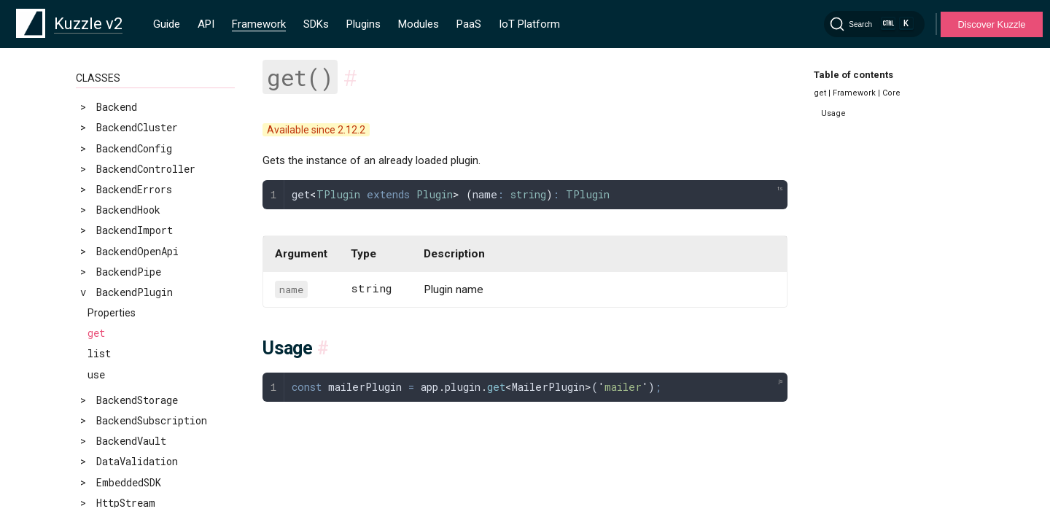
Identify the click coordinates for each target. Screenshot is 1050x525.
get (96, 333)
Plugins (363, 24)
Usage (833, 113)
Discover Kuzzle (991, 24)
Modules (418, 24)
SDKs (316, 24)
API (206, 24)
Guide (166, 24)
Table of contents (853, 74)
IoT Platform (529, 24)
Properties (112, 313)
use (96, 374)
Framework (259, 24)
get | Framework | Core (857, 93)
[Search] (874, 24)
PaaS (468, 24)
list (99, 353)
